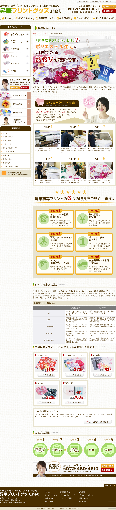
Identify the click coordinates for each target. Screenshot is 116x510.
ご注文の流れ (7, 144)
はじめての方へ (8, 137)
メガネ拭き (15, 49)
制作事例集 (49, 501)
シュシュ (14, 56)
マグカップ (15, 63)
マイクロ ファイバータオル (17, 41)
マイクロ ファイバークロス (17, 34)
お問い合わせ (7, 159)
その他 (13, 71)
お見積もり (7, 163)
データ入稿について (10, 148)
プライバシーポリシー (10, 166)
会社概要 (6, 155)
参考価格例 (7, 140)
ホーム (5, 133)
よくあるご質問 (8, 151)
